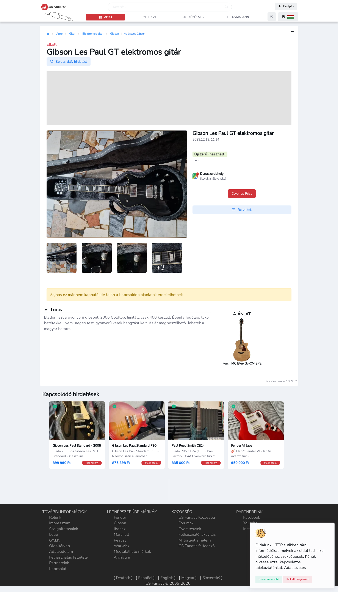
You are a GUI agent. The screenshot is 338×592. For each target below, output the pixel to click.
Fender (120, 517)
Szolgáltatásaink (63, 529)
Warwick (121, 546)
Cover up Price (242, 193)
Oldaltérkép (59, 546)
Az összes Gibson (134, 34)
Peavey (120, 540)
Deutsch (123, 578)
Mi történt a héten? (194, 540)
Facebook (251, 517)
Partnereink (59, 563)
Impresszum (59, 523)
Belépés (286, 6)
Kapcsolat (57, 569)
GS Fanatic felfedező (196, 546)
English (166, 578)
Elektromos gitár (92, 34)
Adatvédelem (61, 552)
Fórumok (186, 523)
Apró (59, 34)
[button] (288, 16)
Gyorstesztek (189, 529)
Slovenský (211, 578)
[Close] (268, 579)
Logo (53, 535)
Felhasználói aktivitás (197, 535)
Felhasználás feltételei (69, 557)
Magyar (187, 578)
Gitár (72, 34)
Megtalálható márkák (132, 552)
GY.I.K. (54, 540)
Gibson (114, 34)
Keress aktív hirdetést (68, 62)
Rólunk (55, 517)
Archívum (122, 557)
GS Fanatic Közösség (196, 517)
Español (145, 578)
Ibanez (119, 529)
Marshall (121, 535)
